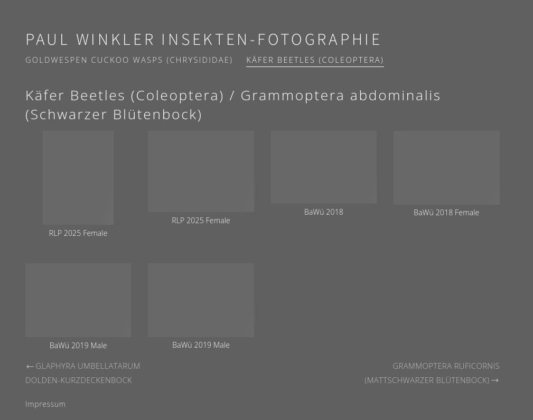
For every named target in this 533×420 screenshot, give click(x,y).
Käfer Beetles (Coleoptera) (315, 59)
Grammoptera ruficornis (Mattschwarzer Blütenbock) (432, 372)
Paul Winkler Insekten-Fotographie (203, 40)
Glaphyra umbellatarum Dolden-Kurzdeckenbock (83, 372)
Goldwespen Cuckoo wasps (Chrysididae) (129, 59)
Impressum (45, 404)
